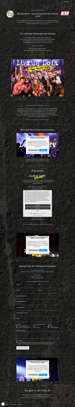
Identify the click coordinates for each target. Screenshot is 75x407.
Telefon (18, 290)
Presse (6, 404)
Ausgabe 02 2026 (45, 23)
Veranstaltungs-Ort (20, 307)
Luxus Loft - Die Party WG (23, 325)
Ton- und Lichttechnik (54, 327)
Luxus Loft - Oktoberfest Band (24, 327)
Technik (49, 324)
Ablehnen (38, 208)
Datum (17, 318)
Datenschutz (19, 340)
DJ (35, 325)
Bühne (51, 325)
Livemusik (18, 324)
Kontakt (67, 1)
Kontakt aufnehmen (23, 347)
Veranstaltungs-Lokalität (21, 312)
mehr (38, 210)
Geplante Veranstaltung (21, 295)
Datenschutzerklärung (28, 342)
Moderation (37, 327)
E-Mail (40, 290)
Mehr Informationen (33, 150)
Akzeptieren (43, 150)
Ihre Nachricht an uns (21, 330)
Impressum (20, 404)
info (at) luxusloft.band (39, 276)
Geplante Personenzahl (21, 301)
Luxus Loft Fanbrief (38, 50)
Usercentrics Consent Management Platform (40, 152)
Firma (39, 284)
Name (17, 284)
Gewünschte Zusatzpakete (39, 324)
